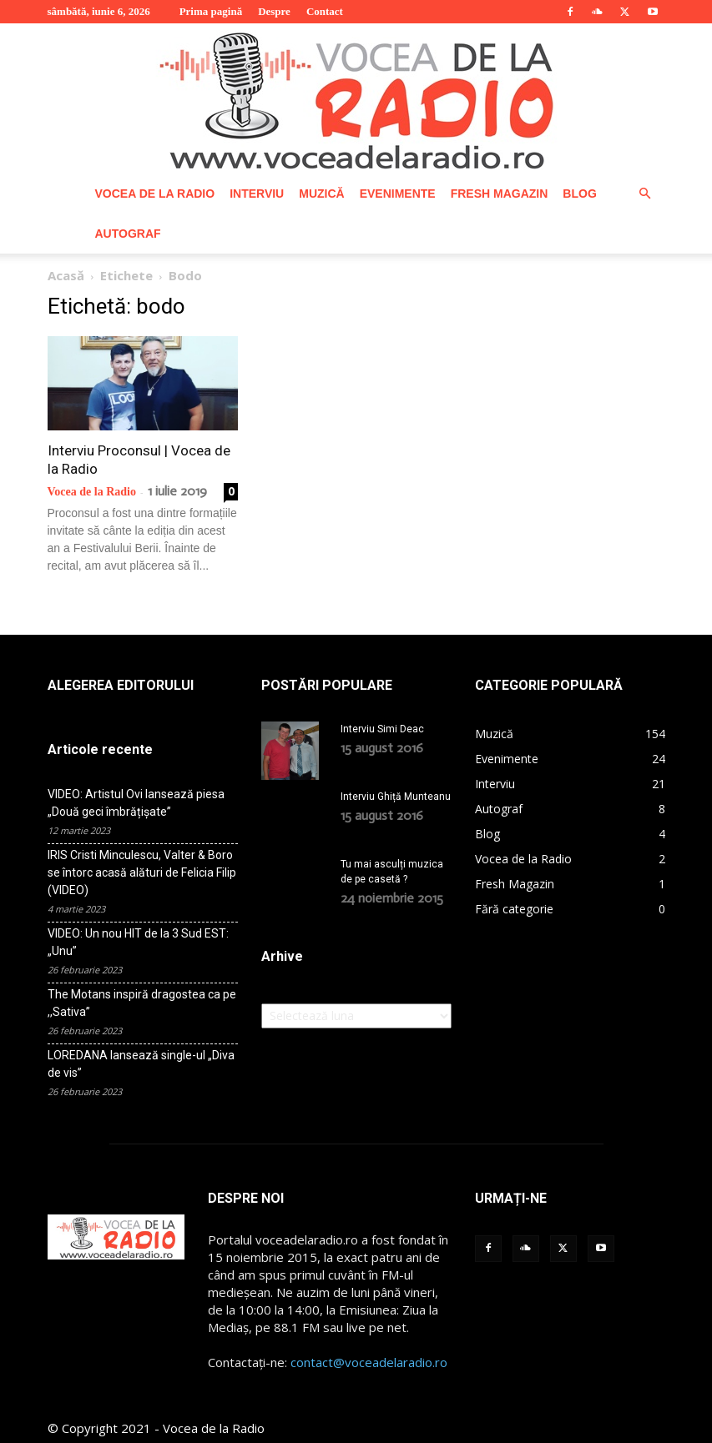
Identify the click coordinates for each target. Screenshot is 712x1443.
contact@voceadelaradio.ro (368, 1362)
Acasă (66, 275)
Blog (579, 193)
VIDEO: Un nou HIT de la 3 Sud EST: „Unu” (138, 942)
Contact (324, 11)
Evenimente (398, 193)
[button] (645, 194)
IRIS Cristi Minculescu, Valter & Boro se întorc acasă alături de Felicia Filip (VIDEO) (142, 872)
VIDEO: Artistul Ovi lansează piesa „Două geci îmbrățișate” (136, 802)
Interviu (257, 193)
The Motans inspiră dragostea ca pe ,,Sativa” (142, 1003)
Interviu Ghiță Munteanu (396, 796)
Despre (274, 11)
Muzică (321, 193)
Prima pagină (210, 11)
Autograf (128, 233)
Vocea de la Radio (155, 193)
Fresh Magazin (499, 193)
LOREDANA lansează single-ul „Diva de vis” (141, 1063)
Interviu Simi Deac (382, 729)
